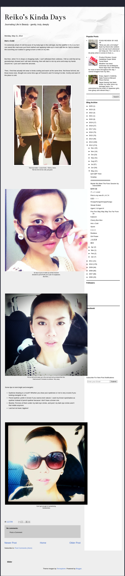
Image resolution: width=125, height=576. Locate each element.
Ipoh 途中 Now (95, 174)
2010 (91, 264)
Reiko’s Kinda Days (35, 17)
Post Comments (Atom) (23, 548)
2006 (91, 277)
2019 (91, 122)
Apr (92, 247)
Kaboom (93, 217)
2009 (91, 267)
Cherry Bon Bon (96, 220)
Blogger (79, 569)
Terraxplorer (61, 569)
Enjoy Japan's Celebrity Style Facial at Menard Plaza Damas (107, 78)
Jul (92, 164)
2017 (91, 129)
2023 (91, 109)
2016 (91, 132)
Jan (92, 257)
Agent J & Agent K (97, 208)
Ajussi (92, 227)
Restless (93, 233)
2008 (91, 271)
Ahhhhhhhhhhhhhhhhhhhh (100, 180)
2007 (91, 274)
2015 (91, 135)
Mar (92, 250)
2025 (91, 106)
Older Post (75, 543)
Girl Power (94, 236)
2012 (91, 145)
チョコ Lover (95, 192)
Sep (92, 158)
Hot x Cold (94, 223)
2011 (91, 261)
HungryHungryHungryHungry (101, 202)
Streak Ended (95, 205)
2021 (91, 116)
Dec (92, 148)
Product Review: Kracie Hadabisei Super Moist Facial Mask (107, 59)
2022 (91, 113)
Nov (92, 151)
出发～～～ (94, 199)
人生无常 (93, 240)
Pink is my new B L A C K (99, 195)
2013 (91, 142)
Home (43, 543)
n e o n (93, 230)
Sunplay (93, 177)
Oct (92, 155)
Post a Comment (16, 532)
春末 (92, 243)
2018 (91, 126)
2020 (91, 119)
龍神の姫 (93, 189)
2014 (91, 139)
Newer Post (11, 543)
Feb (92, 253)
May (93, 171)
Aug (92, 161)
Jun (92, 168)
